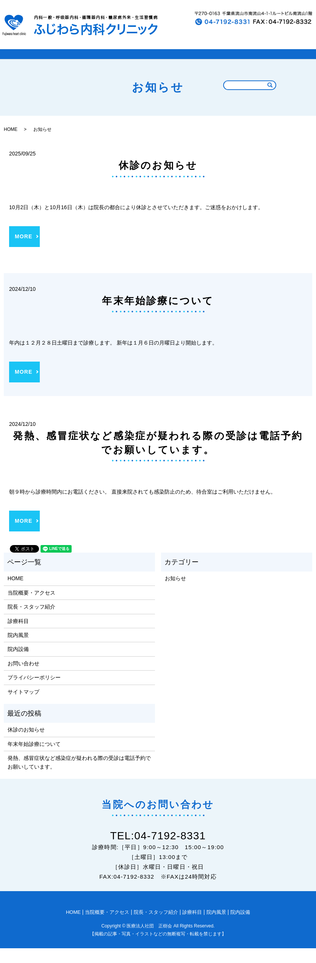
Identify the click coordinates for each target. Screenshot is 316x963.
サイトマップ (23, 707)
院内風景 (245, 61)
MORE (23, 251)
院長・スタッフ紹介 (152, 61)
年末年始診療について (158, 315)
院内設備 (284, 61)
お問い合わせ (23, 678)
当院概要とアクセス (81, 61)
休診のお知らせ (158, 180)
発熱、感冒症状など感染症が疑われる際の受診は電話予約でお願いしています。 (79, 777)
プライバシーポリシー (34, 692)
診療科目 (206, 61)
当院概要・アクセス (31, 607)
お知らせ (175, 593)
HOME (29, 61)
